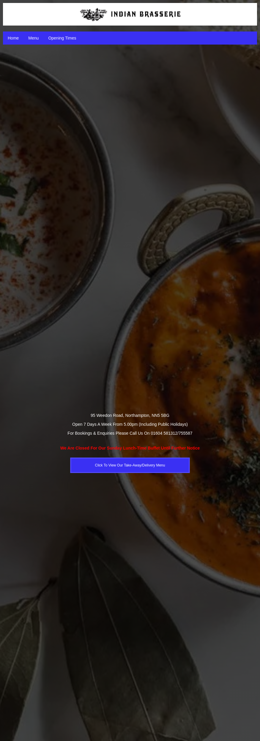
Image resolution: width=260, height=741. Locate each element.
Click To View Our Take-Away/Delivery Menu (130, 465)
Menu (33, 38)
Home (13, 38)
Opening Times (62, 38)
